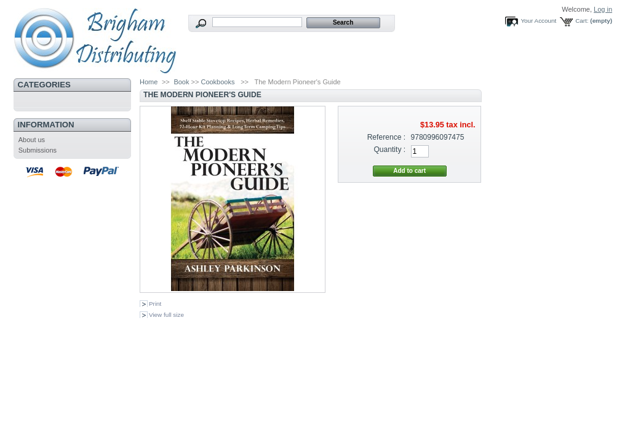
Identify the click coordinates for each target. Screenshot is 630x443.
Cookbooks (217, 82)
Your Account (538, 20)
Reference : (386, 137)
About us (31, 139)
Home (149, 82)
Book (181, 82)
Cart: (581, 20)
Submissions (37, 150)
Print (155, 303)
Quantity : (389, 149)
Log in (603, 9)
